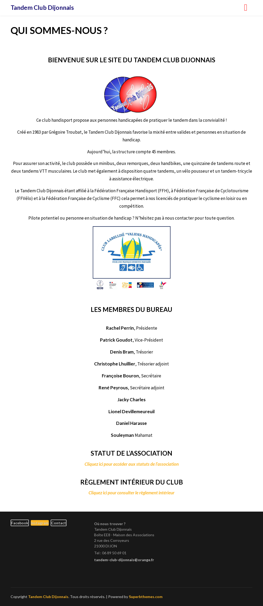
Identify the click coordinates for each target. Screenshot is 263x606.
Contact (58, 523)
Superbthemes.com (146, 596)
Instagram (40, 523)
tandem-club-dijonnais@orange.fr (124, 559)
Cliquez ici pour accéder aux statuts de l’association (132, 464)
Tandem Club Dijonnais (42, 7)
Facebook (19, 523)
